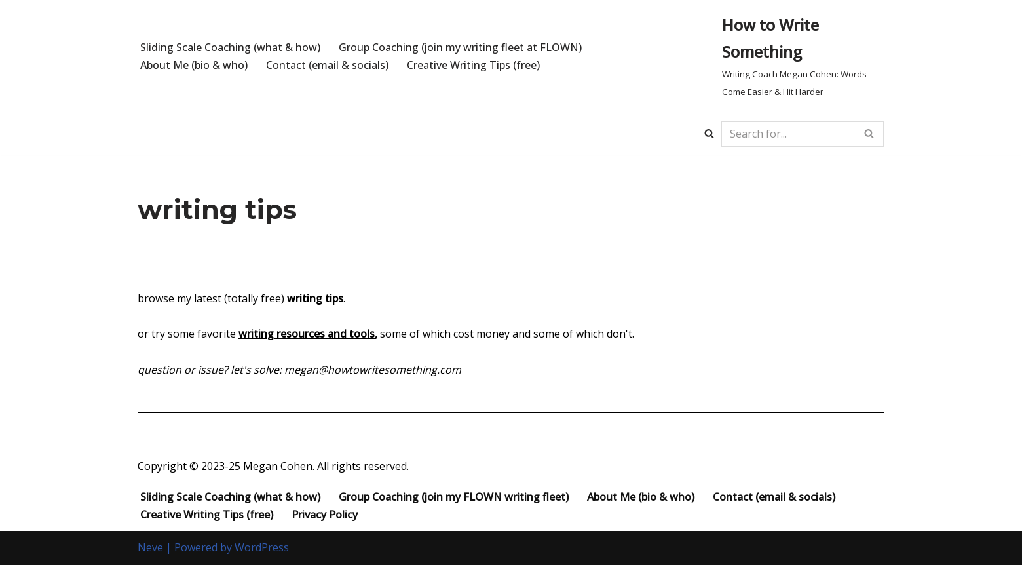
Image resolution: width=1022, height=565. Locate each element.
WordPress (262, 548)
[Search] (709, 133)
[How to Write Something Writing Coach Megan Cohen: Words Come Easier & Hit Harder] (803, 56)
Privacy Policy (325, 514)
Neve (150, 548)
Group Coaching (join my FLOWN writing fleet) (454, 497)
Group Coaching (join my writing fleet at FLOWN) (460, 47)
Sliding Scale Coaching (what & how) (230, 47)
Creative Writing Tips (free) (473, 65)
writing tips (315, 298)
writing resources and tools (306, 334)
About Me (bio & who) (194, 65)
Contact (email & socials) (327, 65)
